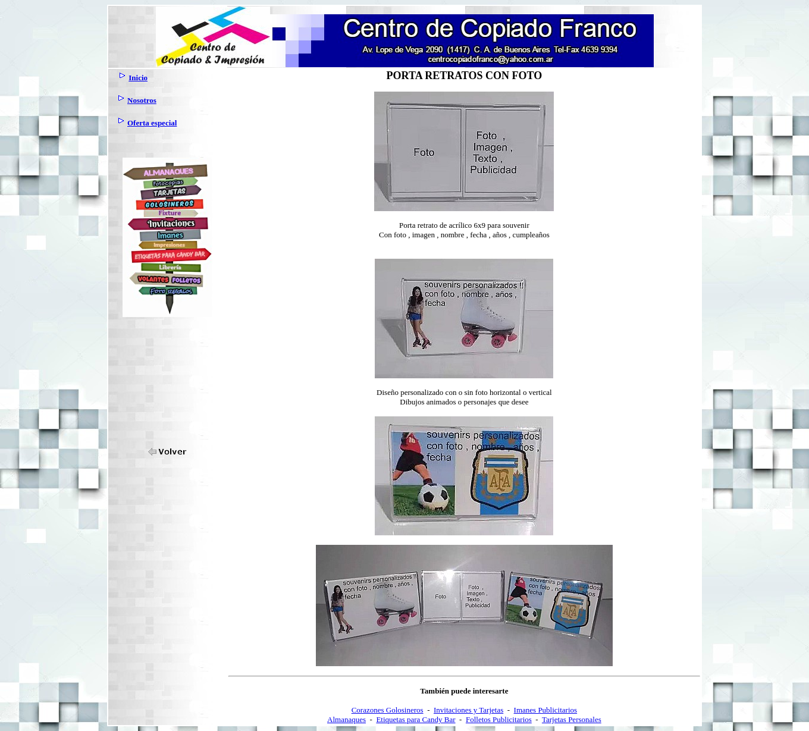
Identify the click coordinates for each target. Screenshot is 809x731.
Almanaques (346, 719)
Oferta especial (152, 122)
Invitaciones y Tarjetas (468, 709)
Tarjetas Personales (571, 719)
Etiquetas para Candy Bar (415, 719)
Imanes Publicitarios (546, 709)
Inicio (138, 77)
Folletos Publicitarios (499, 719)
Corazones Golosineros (388, 709)
